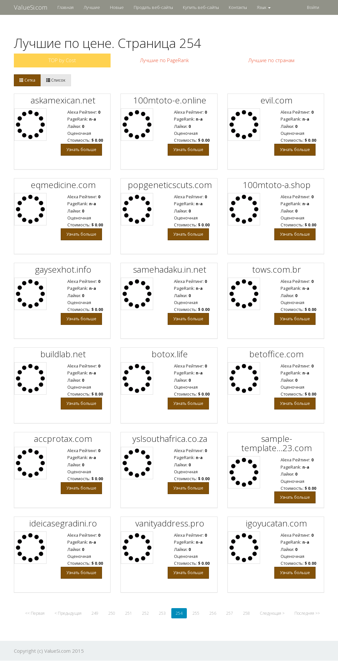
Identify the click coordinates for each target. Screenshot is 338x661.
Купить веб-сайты (201, 7)
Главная (65, 7)
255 (195, 613)
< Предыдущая (68, 613)
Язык (264, 7)
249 (94, 613)
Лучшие (92, 7)
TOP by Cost (62, 60)
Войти (313, 7)
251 (128, 613)
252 (145, 613)
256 (212, 613)
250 (111, 613)
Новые (117, 7)
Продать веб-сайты (153, 7)
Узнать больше (81, 149)
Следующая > (272, 613)
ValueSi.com (31, 7)
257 (229, 613)
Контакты (238, 7)
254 (179, 613)
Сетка (27, 80)
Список (55, 80)
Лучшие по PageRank (164, 60)
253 (162, 613)
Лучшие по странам (271, 60)
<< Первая (35, 613)
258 (246, 613)
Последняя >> (307, 613)
